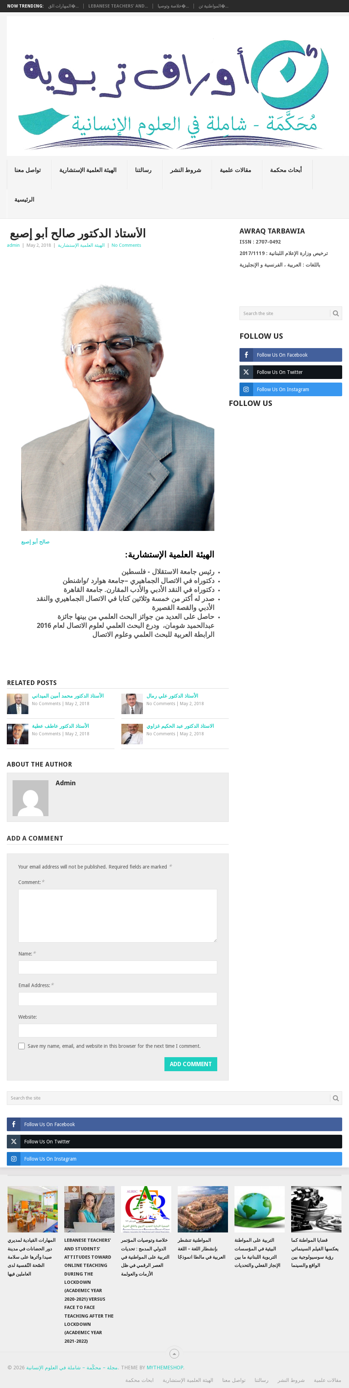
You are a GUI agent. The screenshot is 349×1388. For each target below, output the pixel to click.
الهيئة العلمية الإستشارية (87, 170)
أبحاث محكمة (286, 170)
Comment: (31, 882)
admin (13, 245)
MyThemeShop (164, 1367)
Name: (27, 953)
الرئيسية (24, 199)
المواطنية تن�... (213, 6)
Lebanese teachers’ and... (118, 6)
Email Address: (35, 985)
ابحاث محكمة (139, 1380)
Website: (27, 1017)
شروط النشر (185, 170)
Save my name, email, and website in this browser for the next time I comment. (114, 1046)
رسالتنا (143, 170)
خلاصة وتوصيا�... (173, 6)
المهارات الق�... (63, 6)
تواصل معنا (27, 170)
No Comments (126, 245)
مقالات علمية (235, 170)
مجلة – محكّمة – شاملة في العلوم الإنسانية (72, 1367)
